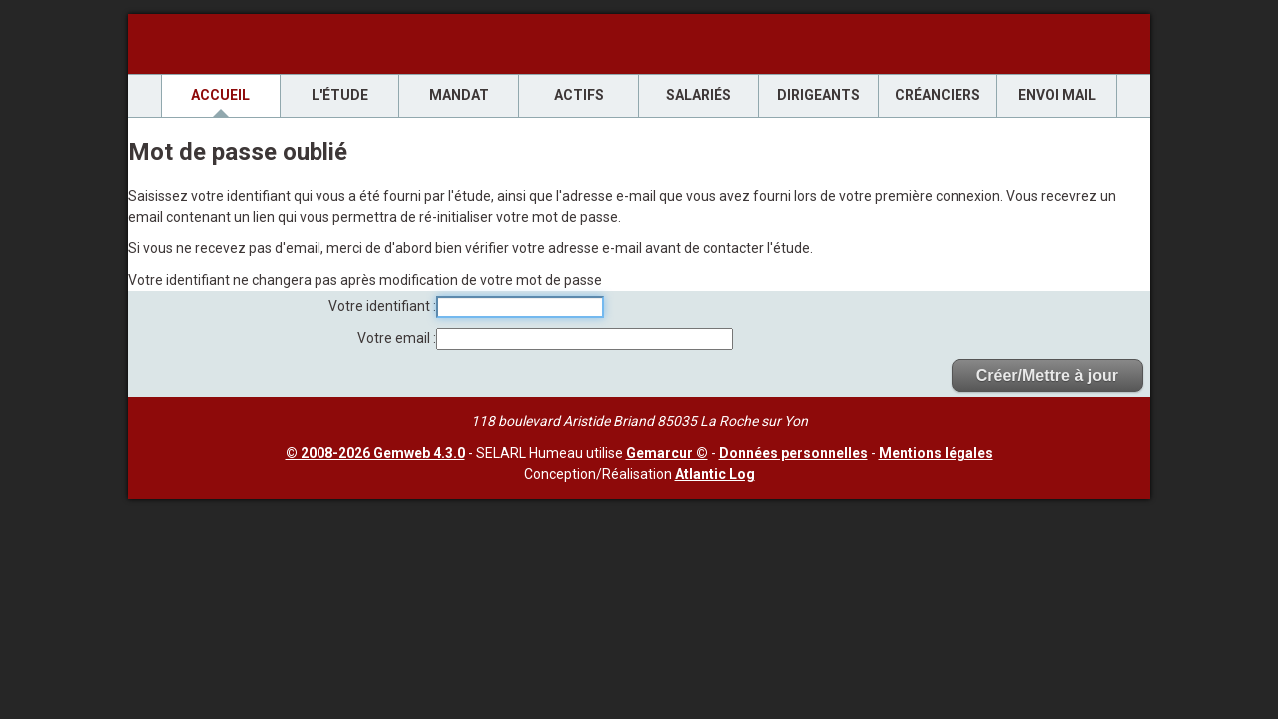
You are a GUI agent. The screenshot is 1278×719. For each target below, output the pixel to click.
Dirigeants (818, 95)
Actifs (579, 95)
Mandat (459, 95)
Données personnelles (793, 453)
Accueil (220, 95)
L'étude (340, 95)
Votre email (395, 338)
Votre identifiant (380, 306)
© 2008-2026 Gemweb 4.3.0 (375, 453)
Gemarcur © (667, 453)
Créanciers (937, 95)
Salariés (698, 95)
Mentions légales (936, 453)
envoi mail (1057, 95)
